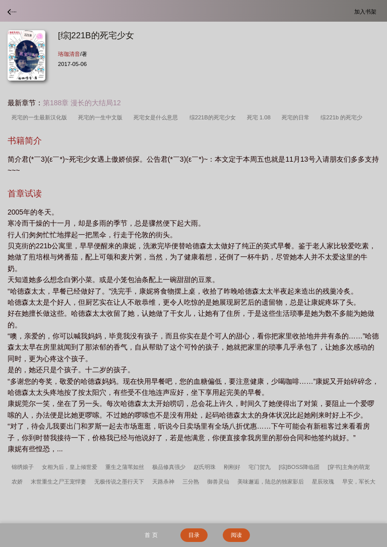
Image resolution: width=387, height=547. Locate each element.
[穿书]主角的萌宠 (348, 467)
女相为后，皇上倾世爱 (69, 467)
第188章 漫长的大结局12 (82, 103)
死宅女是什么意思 (157, 117)
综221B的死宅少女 (214, 117)
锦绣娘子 (23, 467)
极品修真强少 (168, 467)
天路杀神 (163, 481)
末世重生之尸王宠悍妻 (58, 481)
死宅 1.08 (260, 117)
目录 (194, 535)
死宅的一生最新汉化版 (41, 117)
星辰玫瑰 (323, 481)
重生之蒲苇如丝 (124, 467)
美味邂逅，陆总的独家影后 (270, 481)
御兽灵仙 (218, 481)
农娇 (17, 481)
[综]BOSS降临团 (299, 467)
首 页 (151, 535)
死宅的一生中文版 (101, 117)
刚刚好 (232, 467)
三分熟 (190, 481)
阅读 (236, 535)
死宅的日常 (297, 117)
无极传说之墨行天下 (119, 481)
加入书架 (366, 11)
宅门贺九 (259, 467)
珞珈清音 (69, 54)
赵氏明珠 (205, 467)
